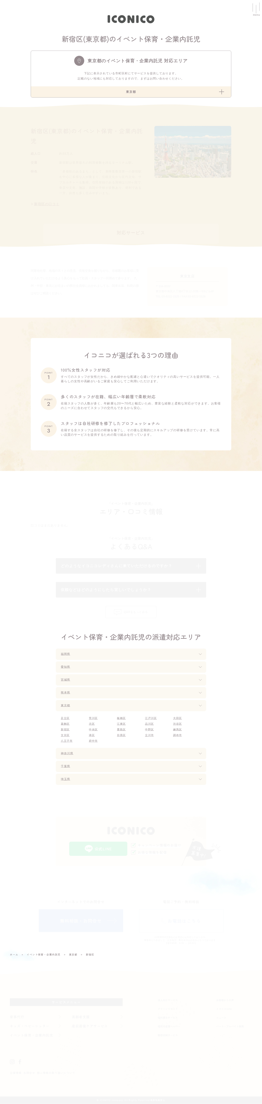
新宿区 (65, 729)
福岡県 (66, 654)
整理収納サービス (168, 1035)
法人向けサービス (168, 1000)
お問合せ (29, 1073)
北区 (92, 724)
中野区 (149, 729)
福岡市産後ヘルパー (169, 1026)
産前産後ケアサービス (90, 1026)
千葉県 (66, 766)
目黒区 (121, 735)
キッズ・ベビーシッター (30, 1026)
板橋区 (121, 718)
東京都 (66, 705)
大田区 (177, 718)
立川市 (149, 735)
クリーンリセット (168, 1009)
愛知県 (66, 667)
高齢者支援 (81, 1016)
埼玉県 (66, 779)
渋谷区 (177, 724)
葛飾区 (65, 724)
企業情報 (16, 1073)
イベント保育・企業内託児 (32, 1035)
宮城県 (66, 680)
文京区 (65, 735)
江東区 (121, 724)
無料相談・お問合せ (81, 921)
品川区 (149, 724)
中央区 (93, 729)
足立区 (65, 718)
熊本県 (66, 693)
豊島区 (121, 729)
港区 (92, 735)
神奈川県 (67, 753)
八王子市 (67, 741)
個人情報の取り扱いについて (56, 1073)
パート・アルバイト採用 (230, 1026)
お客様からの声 (225, 1000)
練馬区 (177, 729)
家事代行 (17, 1016)
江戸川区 (151, 718)
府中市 (93, 741)
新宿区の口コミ (47, 204)
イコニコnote (224, 1009)
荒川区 (93, 718)
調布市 (177, 735)
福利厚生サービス (168, 1018)
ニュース (221, 1018)
